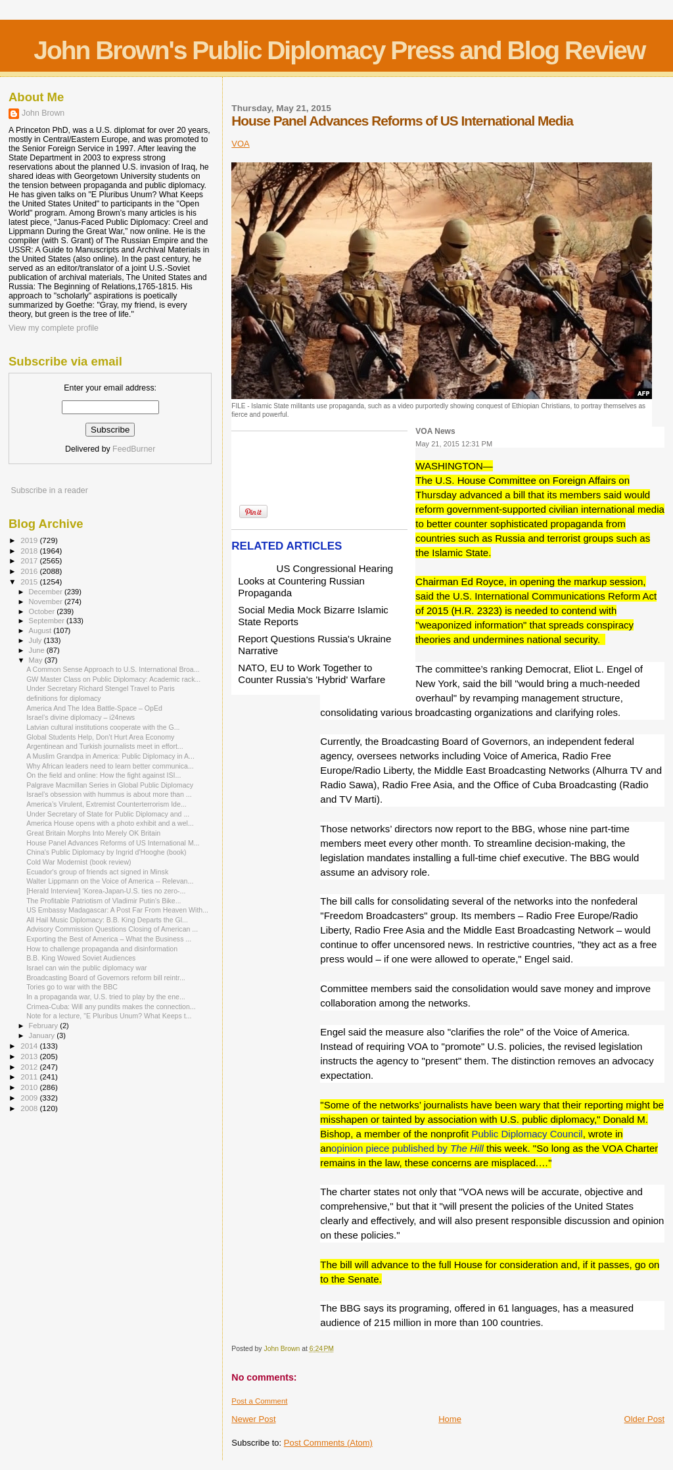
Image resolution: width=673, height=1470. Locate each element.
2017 (29, 560)
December (46, 592)
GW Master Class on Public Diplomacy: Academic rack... (113, 679)
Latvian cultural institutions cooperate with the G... (102, 727)
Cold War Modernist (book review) (78, 862)
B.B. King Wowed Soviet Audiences (80, 958)
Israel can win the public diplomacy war (86, 968)
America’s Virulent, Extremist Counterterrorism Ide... (106, 804)
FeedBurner (133, 449)
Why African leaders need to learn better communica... (110, 766)
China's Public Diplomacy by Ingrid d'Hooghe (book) (106, 852)
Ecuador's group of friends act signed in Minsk (97, 872)
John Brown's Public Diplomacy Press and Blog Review (339, 50)
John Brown (43, 113)
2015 (29, 581)
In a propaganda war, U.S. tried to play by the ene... (105, 997)
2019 (29, 540)
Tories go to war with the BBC (72, 987)
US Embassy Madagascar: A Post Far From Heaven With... (117, 910)
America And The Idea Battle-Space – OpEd (94, 708)
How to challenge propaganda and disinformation (101, 949)
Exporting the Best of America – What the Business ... (108, 939)
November (46, 601)
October (43, 611)
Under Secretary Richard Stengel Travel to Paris (100, 688)
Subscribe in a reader (49, 490)
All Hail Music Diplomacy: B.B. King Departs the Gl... (107, 920)
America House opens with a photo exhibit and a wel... (110, 823)
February (44, 1026)
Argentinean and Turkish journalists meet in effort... (104, 746)
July (36, 640)
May (37, 660)
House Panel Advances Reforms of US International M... (112, 843)
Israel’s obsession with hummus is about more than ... (108, 794)
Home (449, 1419)
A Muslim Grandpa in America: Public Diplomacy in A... (110, 756)
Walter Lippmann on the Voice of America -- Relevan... (109, 881)
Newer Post (253, 1419)
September (48, 621)
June (38, 650)
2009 (29, 1097)
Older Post (644, 1419)
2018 (29, 550)
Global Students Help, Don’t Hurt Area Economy (100, 737)
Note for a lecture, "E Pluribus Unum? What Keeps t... (108, 1016)
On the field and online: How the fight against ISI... (103, 775)
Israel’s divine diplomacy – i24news (80, 717)
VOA (240, 144)
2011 (29, 1076)
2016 (29, 571)
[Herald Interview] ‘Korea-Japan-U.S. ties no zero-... (105, 891)
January (43, 1035)
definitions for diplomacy (63, 698)
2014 (29, 1045)
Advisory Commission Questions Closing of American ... (112, 929)
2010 (29, 1087)
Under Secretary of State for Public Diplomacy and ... (107, 814)
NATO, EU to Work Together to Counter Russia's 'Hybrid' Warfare (311, 673)
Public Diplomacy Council (526, 1133)
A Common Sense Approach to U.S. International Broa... (112, 669)
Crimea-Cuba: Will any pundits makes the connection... (111, 1006)
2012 (29, 1066)
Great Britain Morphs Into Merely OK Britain (93, 833)
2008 (29, 1108)
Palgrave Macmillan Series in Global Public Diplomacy (109, 785)
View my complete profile (54, 328)
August (41, 630)
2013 (29, 1056)
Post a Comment (259, 1401)
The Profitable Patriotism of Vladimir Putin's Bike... (103, 901)
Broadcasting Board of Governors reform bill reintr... (105, 978)
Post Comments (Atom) (328, 1443)
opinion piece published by (407, 1148)
